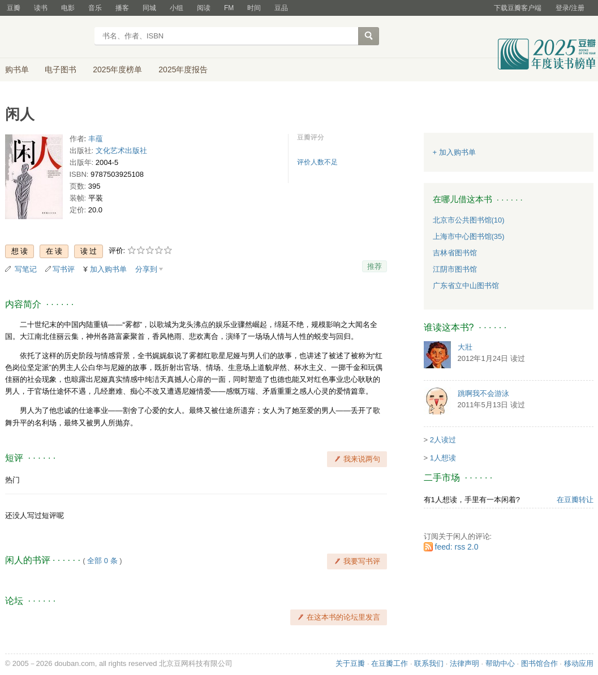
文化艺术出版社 (121, 150)
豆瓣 (13, 8)
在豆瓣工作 (389, 663)
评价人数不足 (317, 162)
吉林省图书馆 (455, 253)
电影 (68, 8)
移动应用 (578, 663)
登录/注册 (570, 8)
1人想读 (443, 458)
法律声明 (464, 663)
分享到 (146, 269)
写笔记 (26, 269)
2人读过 (443, 440)
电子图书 (60, 69)
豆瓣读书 (46, 37)
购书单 (17, 69)
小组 (176, 8)
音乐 (95, 8)
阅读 (203, 8)
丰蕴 (95, 138)
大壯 (465, 347)
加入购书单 (108, 269)
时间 (254, 8)
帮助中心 (500, 663)
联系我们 (429, 663)
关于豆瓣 (350, 663)
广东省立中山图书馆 (466, 285)
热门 (12, 480)
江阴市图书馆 (455, 269)
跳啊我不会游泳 (483, 393)
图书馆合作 (539, 663)
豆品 (281, 8)
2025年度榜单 (117, 69)
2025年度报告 (183, 69)
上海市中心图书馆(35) (469, 236)
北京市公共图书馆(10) (469, 220)
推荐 (374, 266)
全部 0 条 (102, 560)
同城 (149, 8)
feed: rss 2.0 (457, 546)
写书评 (64, 269)
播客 (122, 8)
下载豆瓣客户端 (517, 8)
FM (229, 8)
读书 (41, 8)
